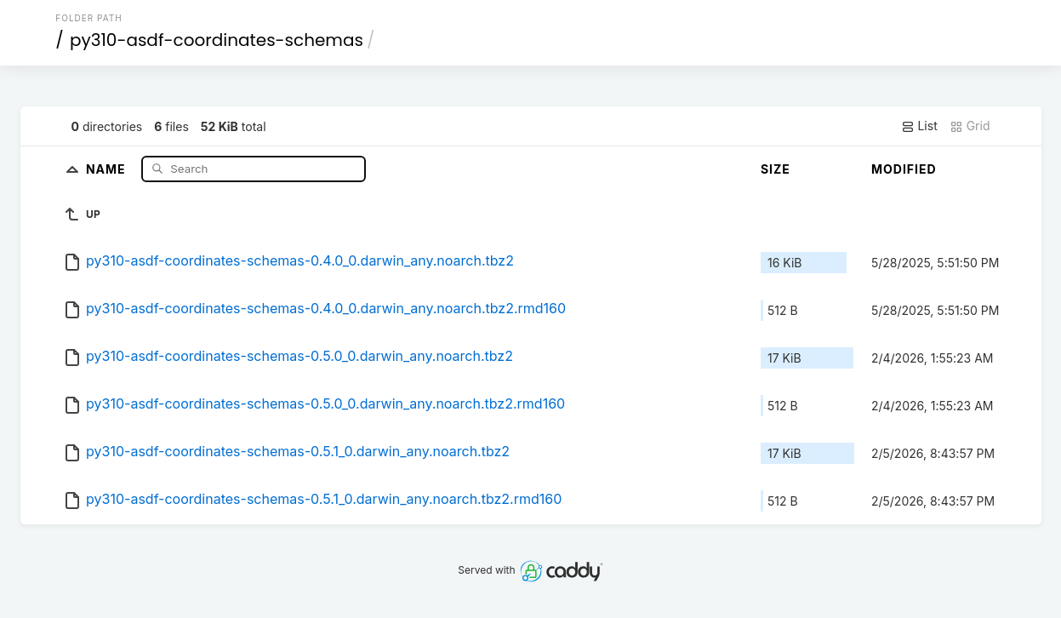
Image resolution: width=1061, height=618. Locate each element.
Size (775, 169)
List (919, 126)
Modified (904, 169)
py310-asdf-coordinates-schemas (216, 40)
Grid (970, 126)
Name (107, 168)
